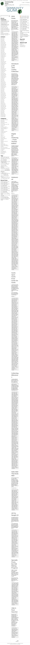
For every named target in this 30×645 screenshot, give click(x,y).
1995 (14, 204)
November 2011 (3, 95)
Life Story (2, 133)
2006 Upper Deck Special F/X (15, 91)
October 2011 (3, 96)
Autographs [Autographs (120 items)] (5, 159)
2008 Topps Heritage (15, 420)
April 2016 (2, 67)
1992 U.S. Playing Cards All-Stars (15, 300)
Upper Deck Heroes (15, 462)
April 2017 (2, 60)
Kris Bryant (15, 47)
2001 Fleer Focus (14, 218)
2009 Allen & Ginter (14, 586)
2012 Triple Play (14, 335)
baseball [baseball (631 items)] (3, 161)
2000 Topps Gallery (14, 532)
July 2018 (2, 48)
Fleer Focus (13, 243)
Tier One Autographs (4, 147)
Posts (23, 2)
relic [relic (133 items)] (7, 173)
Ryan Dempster (14, 249)
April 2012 (2, 91)
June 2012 (2, 89)
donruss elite (13, 242)
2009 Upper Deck (14, 332)
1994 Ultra (15, 306)
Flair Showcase (14, 442)
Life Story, (16, 56)
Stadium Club (14, 252)
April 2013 (2, 80)
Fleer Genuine (15, 543)
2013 (16, 38)
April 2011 (2, 102)
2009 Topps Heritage (15, 425)
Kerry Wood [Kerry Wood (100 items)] (6, 168)
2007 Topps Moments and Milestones (15, 536)
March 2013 (3, 81)
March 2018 (3, 52)
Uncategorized (3, 151)
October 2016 (3, 62)
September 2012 (3, 86)
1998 (16, 211)
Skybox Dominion (14, 251)
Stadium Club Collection (4, 145)
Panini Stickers (14, 351)
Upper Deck (13, 55)
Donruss (13, 439)
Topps (16, 168)
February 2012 (3, 93)
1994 (14, 200)
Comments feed (23, 45)
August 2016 (3, 64)
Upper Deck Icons (14, 463)
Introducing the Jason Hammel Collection (4, 193)
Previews (2, 139)
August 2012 (3, 87)
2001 (15, 317)
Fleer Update (14, 245)
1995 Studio (13, 207)
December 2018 (3, 44)
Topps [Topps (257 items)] (2, 177)
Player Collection (14, 248)
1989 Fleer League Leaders (14, 197)
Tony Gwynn (15, 455)
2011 (17, 35)
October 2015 (3, 69)
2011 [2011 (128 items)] (3, 158)
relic (15, 451)
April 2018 (2, 51)
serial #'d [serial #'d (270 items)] (5, 174)
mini (14, 117)
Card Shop (2, 123)
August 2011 (3, 98)
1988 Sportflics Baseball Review (5, 29)
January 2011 (3, 104)
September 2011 (3, 97)
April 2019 (2, 40)
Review (2, 140)
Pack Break (3, 137)
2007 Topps (13, 328)
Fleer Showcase (14, 446)
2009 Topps (13, 161)
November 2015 (3, 68)
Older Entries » (17, 641)
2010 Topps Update (14, 589)
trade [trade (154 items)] (4, 178)
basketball (13, 338)
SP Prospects (14, 453)
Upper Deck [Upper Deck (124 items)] (7, 178)
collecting (16, 43)
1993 (14, 32)
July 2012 (2, 88)
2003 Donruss (15, 401)
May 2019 (2, 39)
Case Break (3, 125)
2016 (15, 106)
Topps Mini (15, 54)
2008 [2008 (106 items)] (6, 157)
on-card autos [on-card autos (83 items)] (3, 170)
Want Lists (2, 153)
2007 (16, 417)
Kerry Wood (13, 247)
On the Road (3, 136)
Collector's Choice (14, 240)
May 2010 (2, 112)
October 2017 (3, 55)
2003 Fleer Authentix (15, 402)
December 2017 (3, 53)
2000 (14, 315)
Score (12, 250)
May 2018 (2, 50)
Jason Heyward (14, 46)
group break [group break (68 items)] (6, 166)
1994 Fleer (15, 304)
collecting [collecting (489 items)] (4, 163)
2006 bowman (14, 160)
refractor (13, 451)
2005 (15, 89)
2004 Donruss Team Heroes (14, 88)
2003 (16, 221)
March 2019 (3, 41)
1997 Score (13, 314)
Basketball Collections (4, 119)
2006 (14, 90)
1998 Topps (13, 212)
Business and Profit (4, 122)
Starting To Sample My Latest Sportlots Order (5, 199)
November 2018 (3, 45)
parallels (13, 118)
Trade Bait (2, 149)
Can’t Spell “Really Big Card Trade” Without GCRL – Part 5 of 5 (5, 191)
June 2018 (2, 49)
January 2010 (3, 115)
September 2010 (3, 108)
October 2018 (3, 46)
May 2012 (2, 90)
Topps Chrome (14, 52)
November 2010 (3, 106)
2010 (15, 100)
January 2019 (3, 43)
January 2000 (3, 116)
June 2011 (2, 100)
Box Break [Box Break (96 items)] (8, 161)
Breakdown (3, 121)
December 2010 (3, 105)
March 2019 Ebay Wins (24, 32)
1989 (14, 196)
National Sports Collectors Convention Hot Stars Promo (15, 349)
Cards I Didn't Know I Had (5, 124)
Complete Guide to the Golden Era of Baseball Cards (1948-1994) (4, 28)
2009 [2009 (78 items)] (8, 157)
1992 (14, 299)
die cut (16, 438)
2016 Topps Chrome (15, 109)
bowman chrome (14, 113)
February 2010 (3, 114)
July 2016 (2, 65)
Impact (14, 246)
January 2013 (3, 83)
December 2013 (3, 74)
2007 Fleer (13, 418)
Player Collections (4, 138)
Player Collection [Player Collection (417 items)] (4, 172)
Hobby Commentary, (15, 635)
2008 (14, 92)
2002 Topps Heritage (15, 400)
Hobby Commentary (4, 131)
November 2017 (3, 54)
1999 (14, 34)
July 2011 (2, 99)
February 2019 (3, 42)
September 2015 (3, 70)
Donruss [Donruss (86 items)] (3, 164)
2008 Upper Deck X (15, 227)
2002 (12, 219)
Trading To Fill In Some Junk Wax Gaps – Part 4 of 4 (5, 34)
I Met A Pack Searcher (14, 610)
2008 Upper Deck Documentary (14, 97)
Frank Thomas (14, 44)
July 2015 (2, 72)
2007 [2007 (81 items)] (4, 157)
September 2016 (3, 63)
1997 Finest (13, 312)
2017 (17, 40)
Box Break (2, 120)
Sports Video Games (4, 144)
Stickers (2, 146)
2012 (14, 37)
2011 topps (13, 162)
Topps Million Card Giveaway (5, 148)
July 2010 (2, 110)
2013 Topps (13, 39)
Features (2, 130)
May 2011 (2, 101)
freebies (13, 545)
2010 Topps (13, 231)
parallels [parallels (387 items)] (7, 170)
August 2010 (3, 109)
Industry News (3, 132)
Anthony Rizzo (16, 42)
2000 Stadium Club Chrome (14, 316)
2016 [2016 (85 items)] (9, 158)
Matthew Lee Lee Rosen (5, 30)
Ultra (17, 363)
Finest (16, 341)
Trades (2, 150)
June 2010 (2, 111)
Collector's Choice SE (15, 241)
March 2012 (3, 92)
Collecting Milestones (14, 375)
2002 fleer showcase (15, 399)
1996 (16, 207)
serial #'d (15, 250)
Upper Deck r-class (14, 464)
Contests (2, 129)
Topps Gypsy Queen (15, 169)
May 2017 (2, 59)
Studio (15, 253)
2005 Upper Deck (14, 327)
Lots (2, 134)
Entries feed (22, 44)
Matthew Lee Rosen (4, 33)
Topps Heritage (14, 170)
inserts (15, 45)
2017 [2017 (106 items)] (1, 159)
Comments (28, 2)
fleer (16, 242)
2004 (14, 87)
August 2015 (3, 71)
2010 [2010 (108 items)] (1, 158)
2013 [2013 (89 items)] (7, 158)
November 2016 (3, 61)
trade (17, 170)
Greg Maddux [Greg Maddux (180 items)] (3, 166)
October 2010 (3, 107)
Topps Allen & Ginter (15, 51)
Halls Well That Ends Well (14, 474)
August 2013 (3, 77)
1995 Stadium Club (14, 206)
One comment (14, 267)
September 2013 (3, 76)
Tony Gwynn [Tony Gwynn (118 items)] (6, 175)
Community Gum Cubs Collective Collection (4, 128)
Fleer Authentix (14, 443)
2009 (17, 160)
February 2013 (3, 82)
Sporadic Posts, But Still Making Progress (14, 564)
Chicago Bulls (15, 340)
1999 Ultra (14, 395)
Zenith (15, 264)
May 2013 (2, 79)
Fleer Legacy (15, 343)
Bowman (16, 164)
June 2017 (2, 58)
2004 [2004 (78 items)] (1, 157)
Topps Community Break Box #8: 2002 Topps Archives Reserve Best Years (5, 22)
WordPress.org (23, 46)
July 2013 (2, 78)
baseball (13, 43)
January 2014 (3, 73)
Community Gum (9, 3)
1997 (14, 210)
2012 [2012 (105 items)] (5, 158)
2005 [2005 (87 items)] (3, 157)
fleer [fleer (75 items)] (5, 164)
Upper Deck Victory (14, 465)
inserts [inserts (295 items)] (2, 167)
